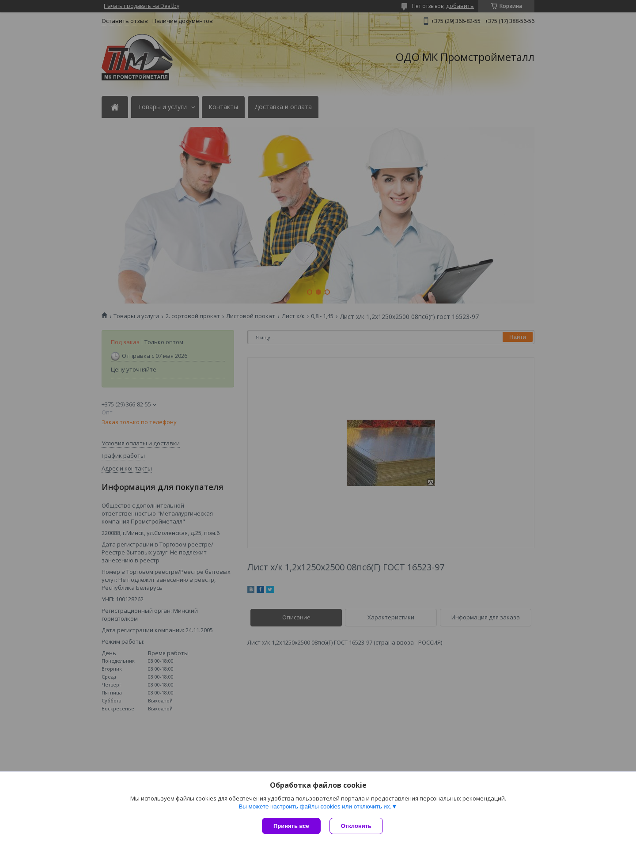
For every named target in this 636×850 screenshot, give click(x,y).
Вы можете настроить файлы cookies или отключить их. (314, 806)
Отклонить (356, 826)
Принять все (291, 826)
